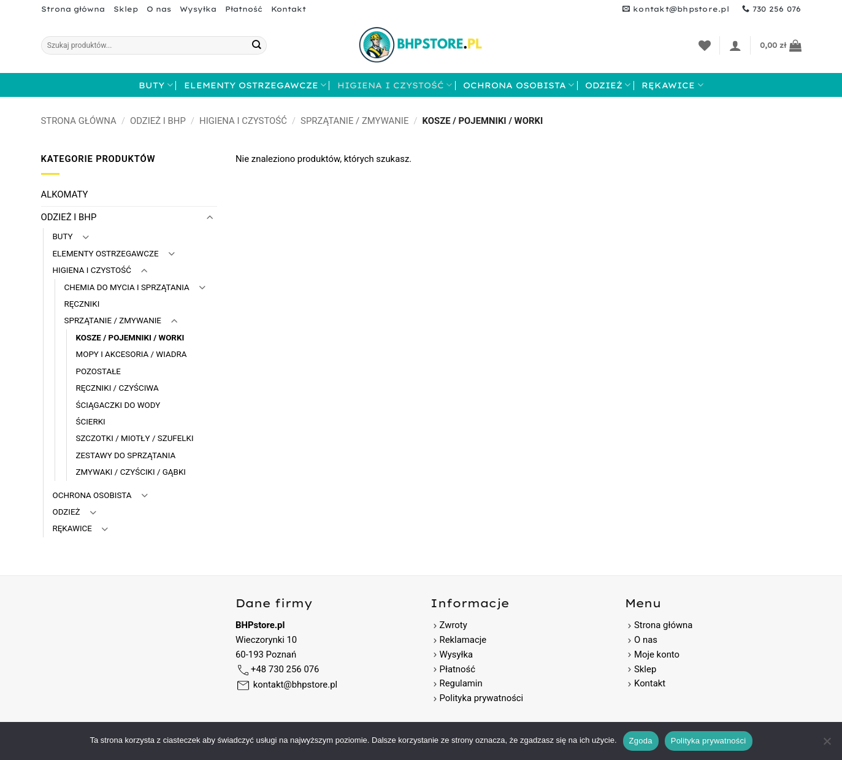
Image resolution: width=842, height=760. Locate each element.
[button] (735, 45)
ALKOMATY (64, 194)
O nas (159, 8)
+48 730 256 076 (285, 669)
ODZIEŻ (607, 85)
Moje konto (656, 654)
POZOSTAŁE (98, 371)
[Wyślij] (257, 45)
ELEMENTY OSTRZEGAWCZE (255, 85)
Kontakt (288, 8)
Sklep (125, 8)
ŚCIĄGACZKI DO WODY (118, 405)
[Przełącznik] (209, 217)
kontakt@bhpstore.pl (295, 684)
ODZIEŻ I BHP (158, 120)
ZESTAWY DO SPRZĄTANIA (126, 455)
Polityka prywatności (482, 698)
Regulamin (461, 683)
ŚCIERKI (90, 421)
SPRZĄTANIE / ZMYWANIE (354, 120)
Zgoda (641, 740)
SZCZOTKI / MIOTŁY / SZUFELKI (135, 438)
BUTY (155, 85)
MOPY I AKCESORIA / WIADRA (131, 354)
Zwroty (449, 625)
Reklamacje (459, 639)
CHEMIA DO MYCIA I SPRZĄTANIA (126, 287)
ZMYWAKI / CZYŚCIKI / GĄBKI (131, 472)
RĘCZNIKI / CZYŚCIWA (117, 388)
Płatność (243, 8)
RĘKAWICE (672, 85)
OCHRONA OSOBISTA (518, 85)
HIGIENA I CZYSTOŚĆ (394, 85)
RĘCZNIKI (82, 304)
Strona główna (73, 8)
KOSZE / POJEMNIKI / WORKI (130, 337)
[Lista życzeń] (704, 45)
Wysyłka (198, 8)
